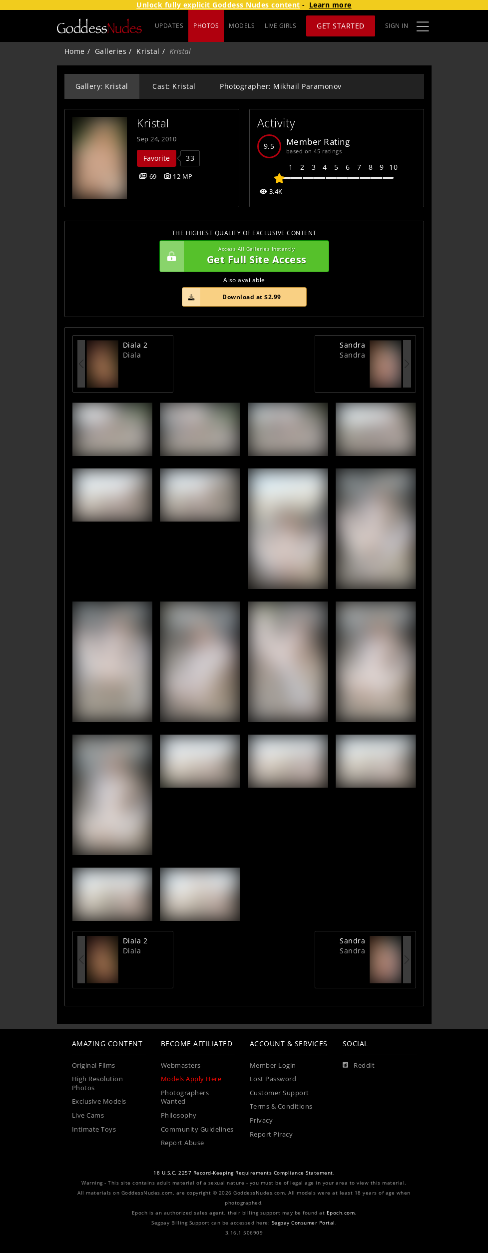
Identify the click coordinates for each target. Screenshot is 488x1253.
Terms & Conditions (281, 1106)
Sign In (397, 25)
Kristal (148, 51)
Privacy (261, 1120)
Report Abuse (182, 1143)
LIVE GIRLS (280, 25)
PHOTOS (206, 25)
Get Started (341, 25)
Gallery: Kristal (101, 86)
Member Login (273, 1065)
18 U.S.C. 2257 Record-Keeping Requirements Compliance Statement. (244, 1173)
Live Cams (88, 1115)
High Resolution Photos (97, 1083)
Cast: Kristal (174, 86)
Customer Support (279, 1093)
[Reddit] (359, 1065)
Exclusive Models (99, 1101)
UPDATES (169, 25)
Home (74, 51)
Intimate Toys (94, 1129)
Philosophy (179, 1115)
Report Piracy (271, 1134)
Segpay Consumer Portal (303, 1223)
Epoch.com (341, 1213)
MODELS (242, 25)
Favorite (156, 158)
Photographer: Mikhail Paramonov (281, 86)
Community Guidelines (197, 1129)
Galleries (111, 51)
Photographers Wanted (185, 1097)
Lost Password (273, 1079)
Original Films (93, 1065)
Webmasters (181, 1065)
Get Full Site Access (242, 256)
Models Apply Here (191, 1079)
